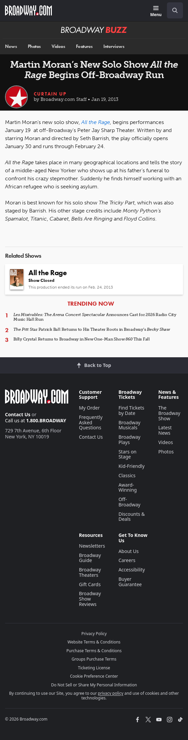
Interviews (113, 46)
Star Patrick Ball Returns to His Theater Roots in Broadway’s (91, 329)
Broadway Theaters (90, 572)
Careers (126, 560)
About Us (128, 551)
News (11, 46)
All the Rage (95, 122)
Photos (34, 46)
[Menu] (156, 11)
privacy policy (110, 693)
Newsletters (92, 546)
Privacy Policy (94, 633)
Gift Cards (90, 584)
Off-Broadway (129, 502)
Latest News (165, 430)
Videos (58, 46)
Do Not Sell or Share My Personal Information (94, 685)
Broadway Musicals (129, 425)
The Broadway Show (169, 413)
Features (84, 46)
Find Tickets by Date (131, 410)
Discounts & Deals (131, 516)
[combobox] (172, 10)
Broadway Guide (90, 558)
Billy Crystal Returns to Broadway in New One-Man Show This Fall (81, 339)
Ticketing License (94, 668)
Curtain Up (50, 94)
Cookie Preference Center (94, 676)
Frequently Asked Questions (90, 422)
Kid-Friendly (131, 466)
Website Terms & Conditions (94, 642)
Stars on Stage (127, 454)
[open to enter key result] (175, 10)
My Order (89, 408)
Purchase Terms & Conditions (93, 651)
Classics (126, 475)
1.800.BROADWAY (46, 420)
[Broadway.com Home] (28, 10)
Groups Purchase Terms (94, 659)
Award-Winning (127, 487)
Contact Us (17, 414)
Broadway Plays (129, 439)
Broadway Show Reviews (90, 598)
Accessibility (131, 569)
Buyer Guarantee (130, 582)
